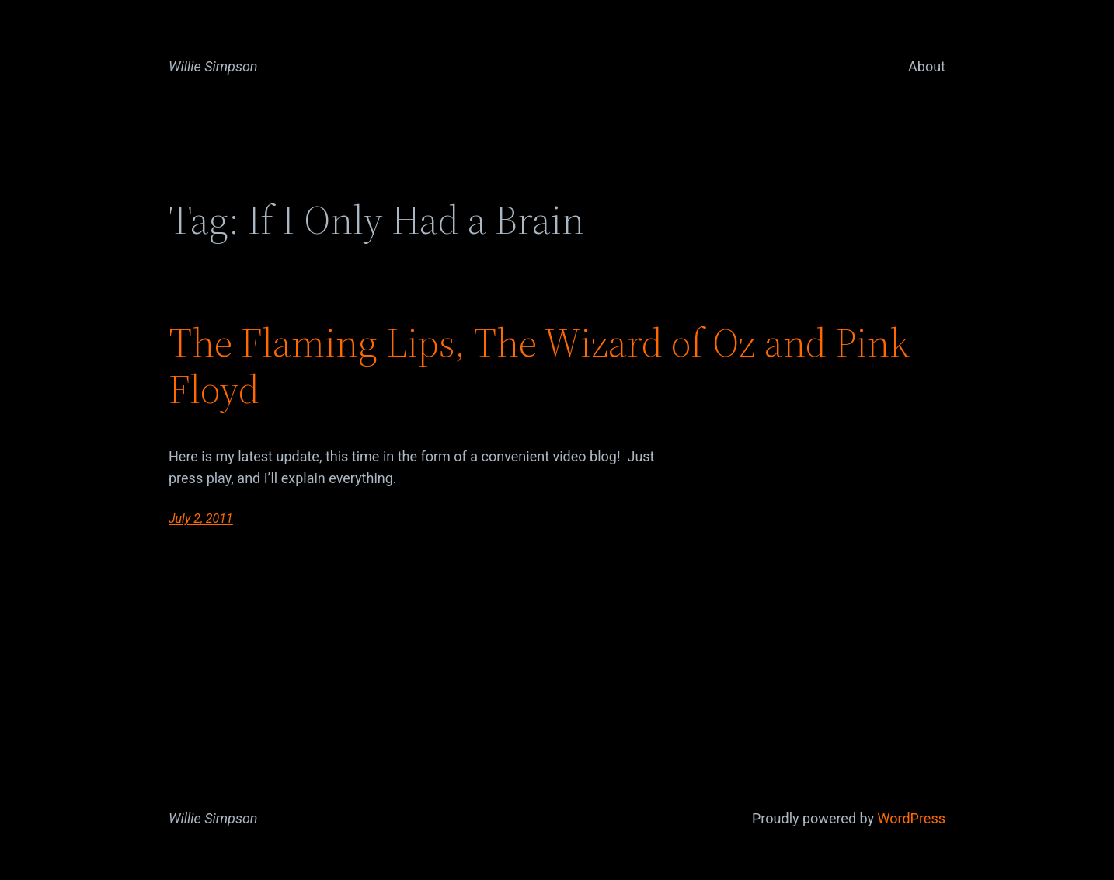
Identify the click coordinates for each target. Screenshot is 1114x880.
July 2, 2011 (201, 518)
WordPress (911, 818)
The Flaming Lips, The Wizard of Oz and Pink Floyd (539, 365)
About (926, 66)
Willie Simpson (213, 66)
